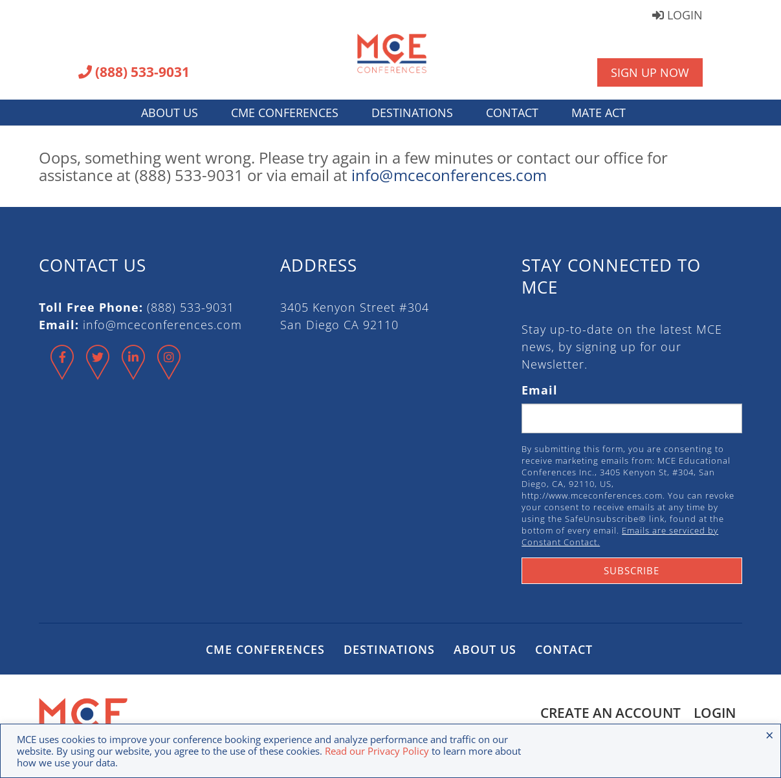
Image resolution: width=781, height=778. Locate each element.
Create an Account (610, 713)
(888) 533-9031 (134, 73)
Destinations (412, 112)
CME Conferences (284, 112)
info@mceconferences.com (449, 175)
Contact (512, 112)
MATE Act (598, 112)
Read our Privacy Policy (377, 750)
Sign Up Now (650, 72)
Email (540, 390)
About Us (169, 112)
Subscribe (631, 570)
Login (677, 16)
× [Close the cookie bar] (769, 735)
